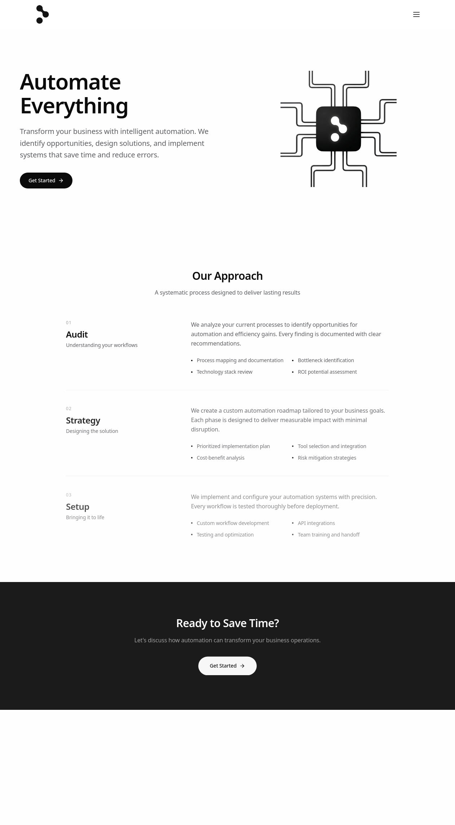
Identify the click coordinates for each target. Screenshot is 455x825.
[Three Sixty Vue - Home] (41, 14)
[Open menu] (416, 14)
